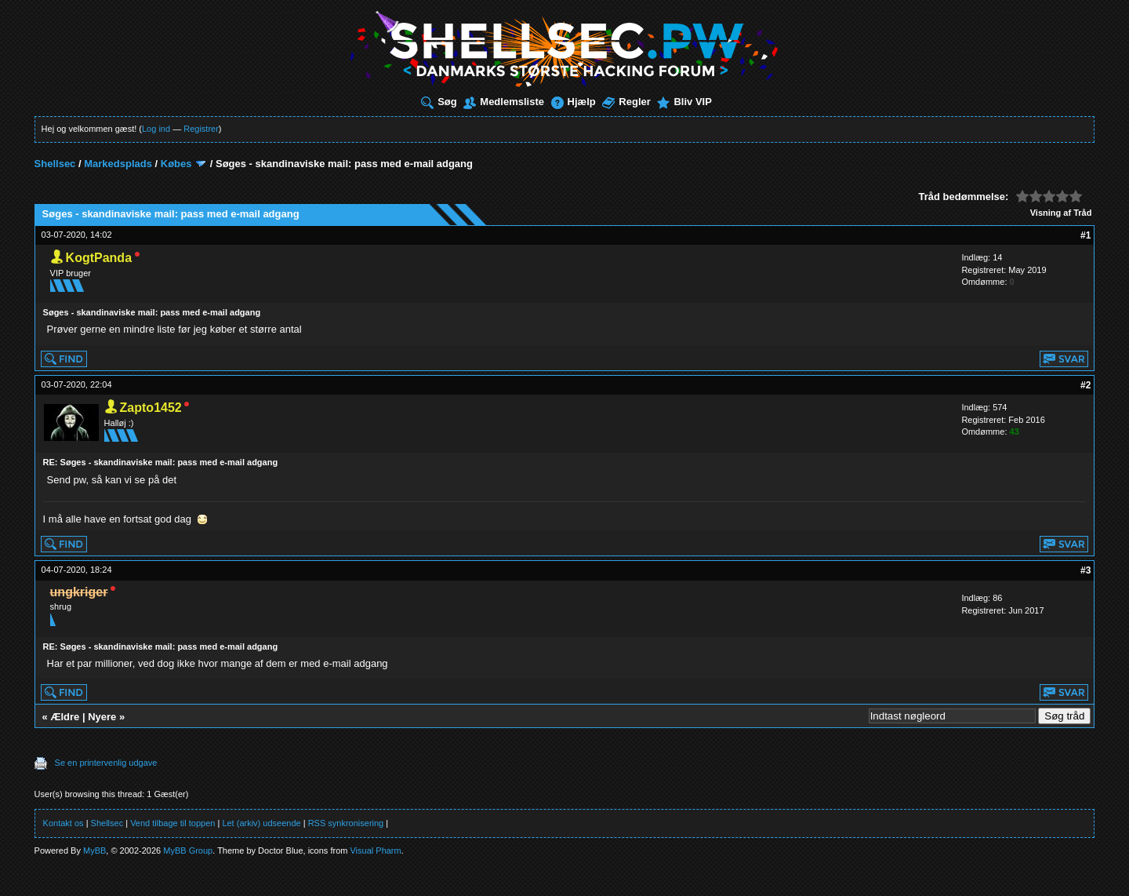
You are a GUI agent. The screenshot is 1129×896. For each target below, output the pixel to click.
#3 (1085, 570)
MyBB (94, 850)
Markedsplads (118, 163)
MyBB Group (187, 850)
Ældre (64, 717)
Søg (439, 101)
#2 (1085, 385)
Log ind (156, 128)
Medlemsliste (503, 101)
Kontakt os (63, 823)
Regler (626, 101)
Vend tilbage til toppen (172, 823)
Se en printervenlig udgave (106, 762)
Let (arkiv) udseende (261, 823)
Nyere (102, 717)
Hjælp (573, 101)
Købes (176, 163)
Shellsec (55, 163)
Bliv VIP (684, 101)
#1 (1085, 235)
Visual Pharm (375, 850)
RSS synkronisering (346, 823)
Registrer (201, 128)
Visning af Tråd (1061, 212)
